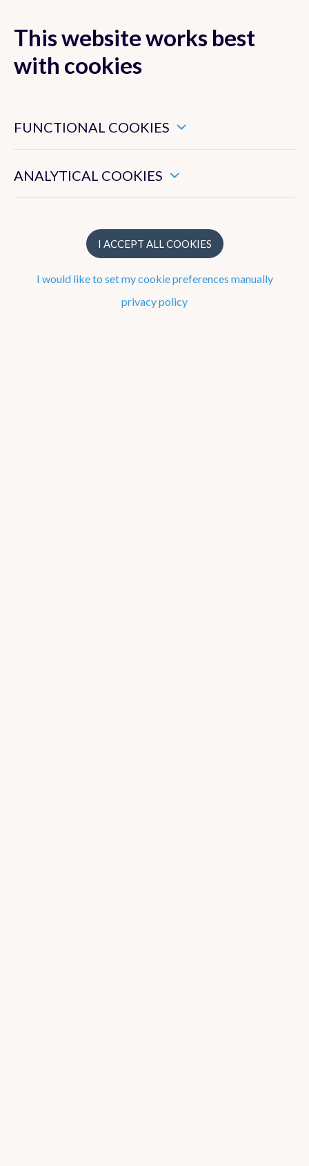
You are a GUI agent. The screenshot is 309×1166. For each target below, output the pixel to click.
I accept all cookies (155, 243)
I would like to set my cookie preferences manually (155, 278)
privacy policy (154, 301)
